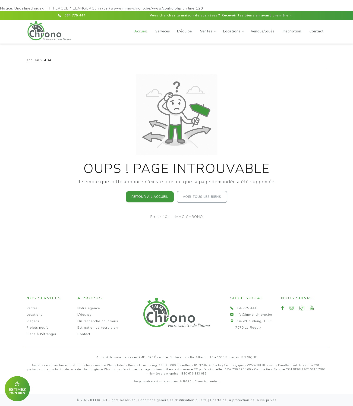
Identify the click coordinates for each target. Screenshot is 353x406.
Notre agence (88, 308)
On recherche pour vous (97, 321)
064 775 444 (74, 15)
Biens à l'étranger (41, 334)
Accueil (140, 31)
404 (48, 60)
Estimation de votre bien (97, 327)
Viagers (32, 321)
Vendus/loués (262, 31)
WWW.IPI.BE (256, 365)
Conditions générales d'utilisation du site (172, 400)
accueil (33, 60)
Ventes (206, 31)
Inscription (292, 31)
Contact (316, 31)
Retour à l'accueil (150, 197)
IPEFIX (95, 400)
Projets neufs (37, 327)
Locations (231, 31)
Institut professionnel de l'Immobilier (97, 365)
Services (162, 31)
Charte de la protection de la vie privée (243, 400)
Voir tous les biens (202, 197)
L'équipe (184, 31)
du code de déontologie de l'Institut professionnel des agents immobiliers (119, 369)
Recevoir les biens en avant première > (256, 15)
